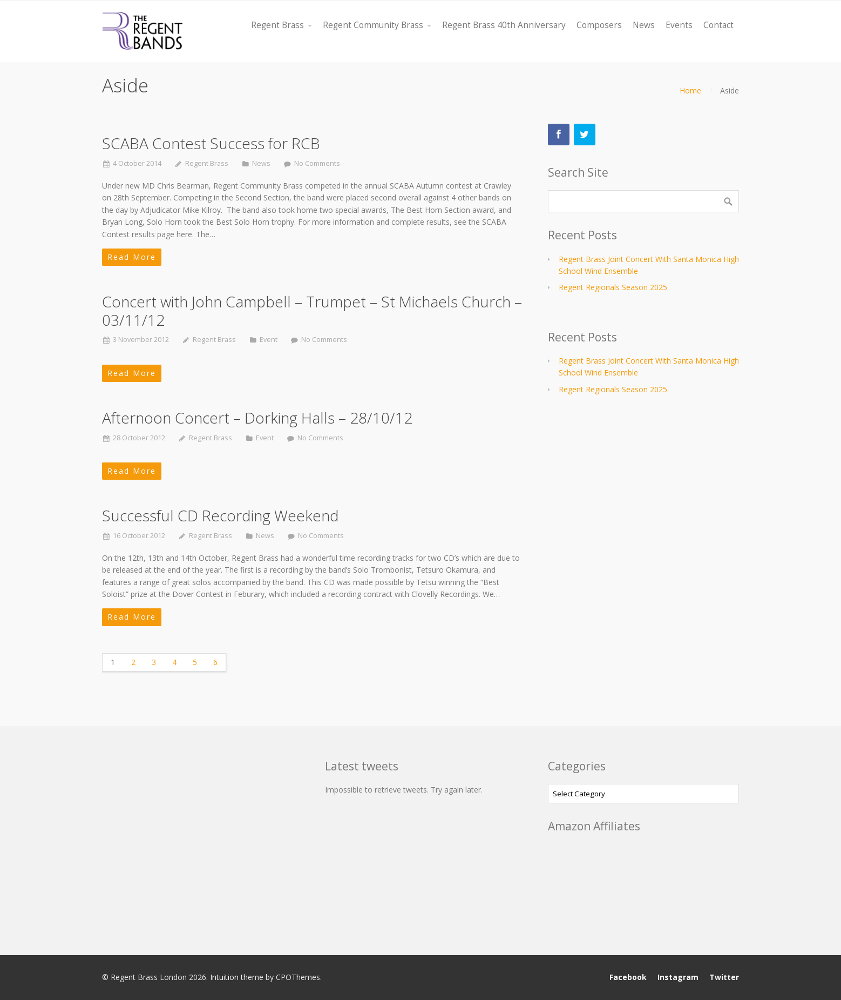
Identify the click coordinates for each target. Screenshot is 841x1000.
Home (690, 90)
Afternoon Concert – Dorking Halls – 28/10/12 (257, 417)
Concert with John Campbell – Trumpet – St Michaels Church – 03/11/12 (312, 310)
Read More (131, 257)
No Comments (317, 163)
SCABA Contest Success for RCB (211, 143)
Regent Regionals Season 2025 (613, 287)
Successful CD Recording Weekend (220, 515)
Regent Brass (206, 163)
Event (268, 339)
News (261, 163)
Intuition (224, 977)
